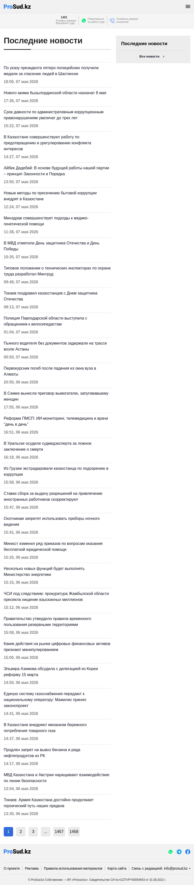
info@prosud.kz (176, 868)
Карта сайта (117, 868)
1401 (64, 17)
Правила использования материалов (73, 868)
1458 (74, 831)
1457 (59, 831)
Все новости (149, 56)
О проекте (12, 868)
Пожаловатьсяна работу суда (96, 20)
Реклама (32, 868)
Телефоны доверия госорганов (127, 20)
